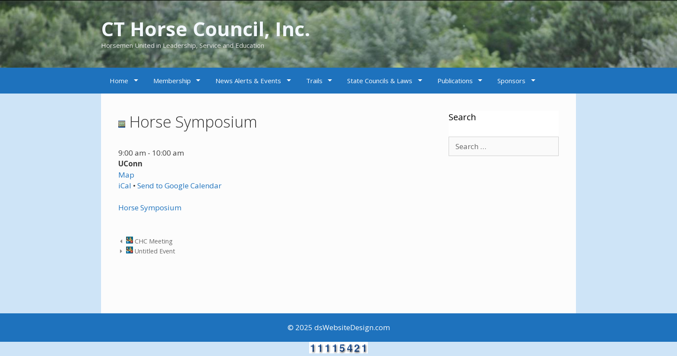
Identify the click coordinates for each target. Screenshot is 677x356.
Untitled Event (150, 251)
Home (119, 80)
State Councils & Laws (379, 80)
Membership (172, 80)
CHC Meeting (149, 241)
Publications (455, 80)
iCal (124, 185)
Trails (314, 80)
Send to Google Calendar (179, 185)
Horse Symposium (149, 207)
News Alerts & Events (248, 80)
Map (126, 175)
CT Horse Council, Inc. (205, 29)
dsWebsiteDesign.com (352, 327)
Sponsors (511, 80)
